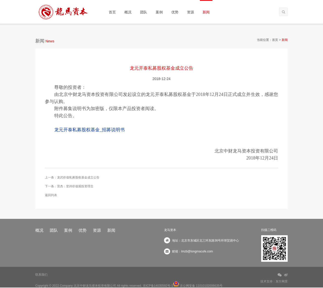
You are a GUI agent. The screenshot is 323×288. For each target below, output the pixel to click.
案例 (159, 12)
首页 (112, 12)
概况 (127, 12)
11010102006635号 (209, 285)
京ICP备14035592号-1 (158, 285)
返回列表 (51, 195)
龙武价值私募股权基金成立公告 (78, 177)
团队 (143, 12)
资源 (190, 12)
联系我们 (41, 274)
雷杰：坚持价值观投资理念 (75, 186)
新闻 (206, 12)
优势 (174, 12)
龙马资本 (170, 230)
